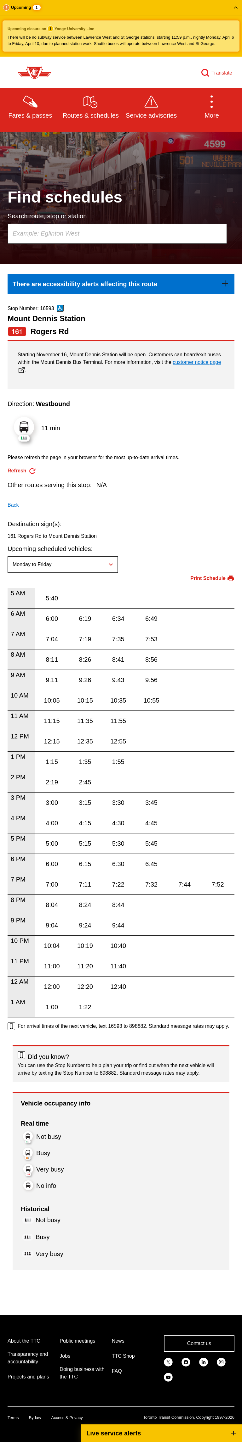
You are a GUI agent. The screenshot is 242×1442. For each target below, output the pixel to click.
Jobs (65, 1356)
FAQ (117, 1371)
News (118, 1341)
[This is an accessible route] (60, 308)
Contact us (199, 1343)
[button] (121, 28)
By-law (35, 1417)
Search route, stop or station (47, 216)
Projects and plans (28, 1376)
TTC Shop (123, 1356)
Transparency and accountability (28, 1357)
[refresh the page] (22, 471)
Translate (221, 72)
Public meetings (77, 1341)
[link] (121, 284)
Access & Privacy (67, 1417)
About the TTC (24, 1341)
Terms (13, 1417)
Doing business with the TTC (82, 1373)
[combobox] (117, 234)
